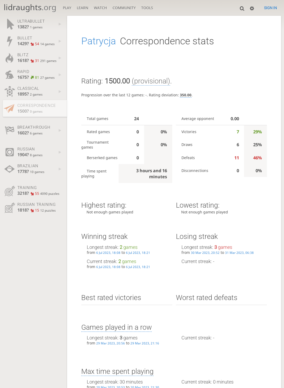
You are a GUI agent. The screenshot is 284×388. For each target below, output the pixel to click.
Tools (147, 7)
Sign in (270, 8)
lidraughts (30, 7)
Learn (82, 7)
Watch (100, 7)
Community (124, 7)
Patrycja (98, 41)
